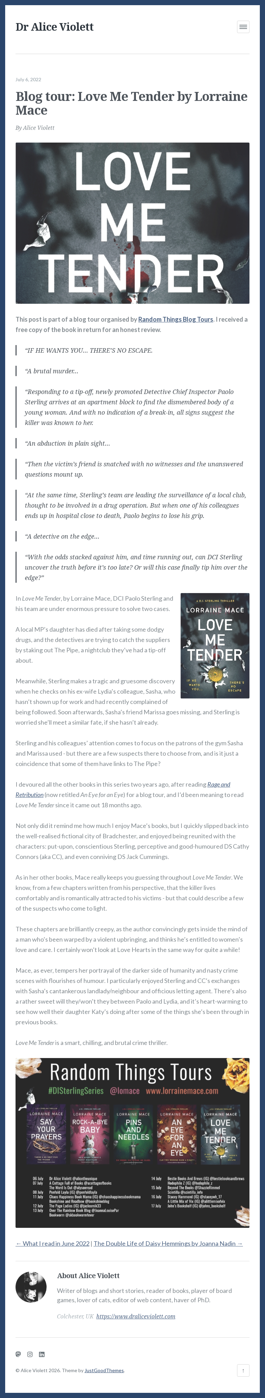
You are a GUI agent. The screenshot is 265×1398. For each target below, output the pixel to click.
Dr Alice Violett (55, 27)
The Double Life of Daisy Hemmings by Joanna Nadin (168, 1238)
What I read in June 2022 (52, 1238)
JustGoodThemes (104, 1370)
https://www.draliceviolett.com (135, 1311)
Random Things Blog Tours (175, 314)
